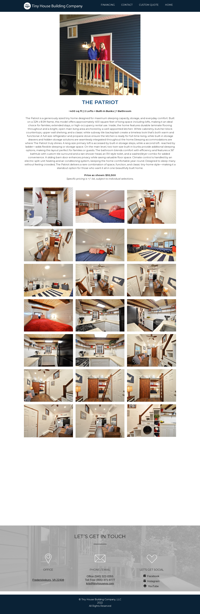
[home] (53, 6)
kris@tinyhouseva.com (100, 583)
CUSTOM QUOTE (149, 4)
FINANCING (108, 4)
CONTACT (127, 4)
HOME (169, 4)
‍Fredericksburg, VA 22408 (48, 579)
